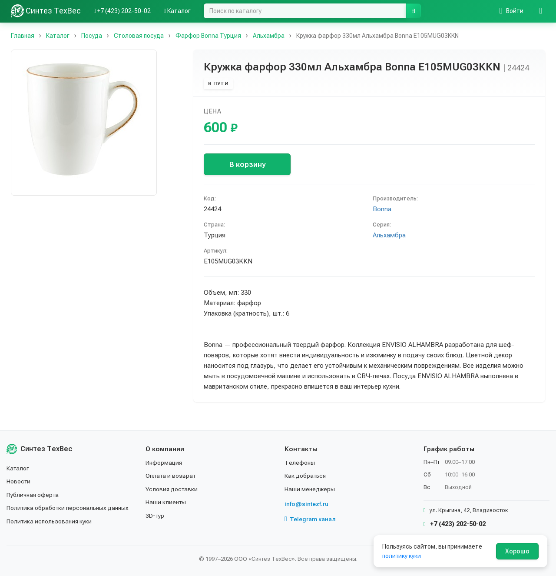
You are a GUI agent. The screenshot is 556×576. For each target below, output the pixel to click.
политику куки (402, 555)
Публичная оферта (33, 494)
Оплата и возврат (171, 475)
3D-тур (155, 515)
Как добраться (306, 475)
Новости (19, 481)
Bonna (382, 209)
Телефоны (300, 462)
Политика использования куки (50, 521)
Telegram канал (310, 519)
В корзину (247, 164)
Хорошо (517, 551)
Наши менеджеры (310, 489)
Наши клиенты (166, 502)
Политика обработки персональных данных (68, 507)
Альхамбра (389, 235)
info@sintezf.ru (306, 503)
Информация (164, 462)
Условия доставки (172, 489)
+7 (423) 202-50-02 (455, 524)
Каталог (18, 468)
